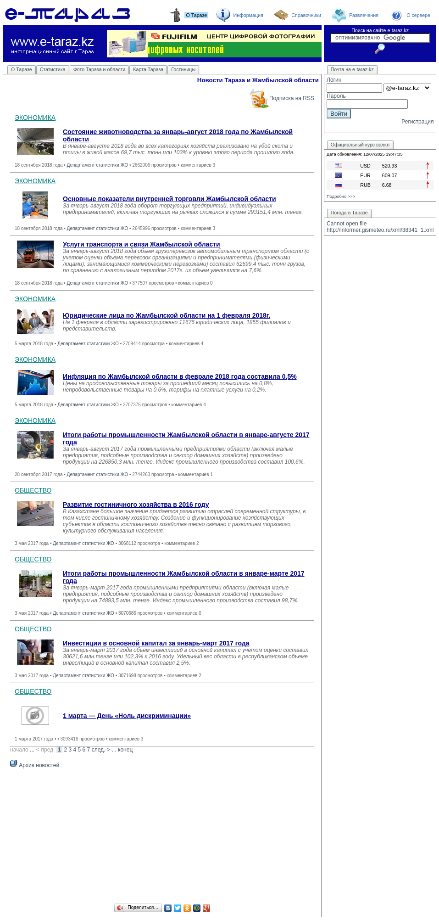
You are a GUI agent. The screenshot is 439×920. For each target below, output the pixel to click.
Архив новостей (34, 765)
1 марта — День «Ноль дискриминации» (127, 715)
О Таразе (21, 69)
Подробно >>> (341, 196)
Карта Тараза (148, 69)
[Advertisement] (162, 837)
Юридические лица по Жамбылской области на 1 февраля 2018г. (166, 315)
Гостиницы (183, 69)
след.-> (101, 749)
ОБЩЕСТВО (33, 490)
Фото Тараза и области (99, 69)
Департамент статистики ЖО (97, 165)
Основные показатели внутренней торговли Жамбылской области (169, 198)
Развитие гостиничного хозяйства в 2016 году (136, 504)
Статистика (53, 69)
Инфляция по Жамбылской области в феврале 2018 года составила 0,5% (180, 376)
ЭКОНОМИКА (35, 117)
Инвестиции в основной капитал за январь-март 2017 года (156, 643)
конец (125, 749)
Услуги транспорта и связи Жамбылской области (141, 244)
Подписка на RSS (281, 98)
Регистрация (417, 121)
